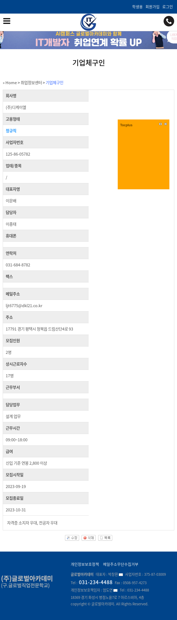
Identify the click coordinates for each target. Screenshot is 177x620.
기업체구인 (54, 83)
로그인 (167, 6)
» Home (10, 83)
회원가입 (152, 6)
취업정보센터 (31, 83)
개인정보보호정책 (85, 564)
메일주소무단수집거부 (120, 564)
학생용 (137, 6)
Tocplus (126, 125)
